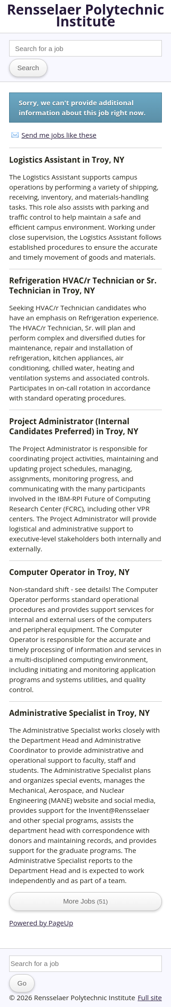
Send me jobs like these (58, 134)
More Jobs (85, 901)
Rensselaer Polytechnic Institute (85, 15)
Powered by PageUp (41, 922)
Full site (150, 997)
